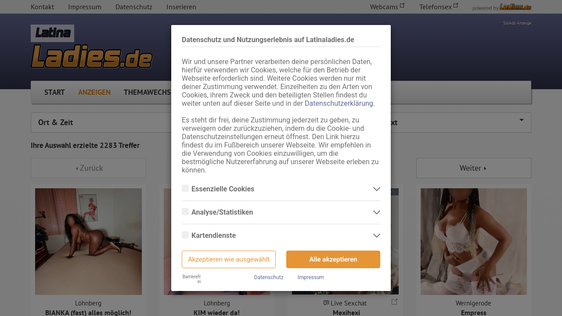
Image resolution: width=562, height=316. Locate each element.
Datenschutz (269, 277)
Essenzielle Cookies (224, 189)
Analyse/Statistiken (223, 212)
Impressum (311, 277)
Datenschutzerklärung (339, 103)
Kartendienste (214, 235)
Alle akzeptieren (333, 259)
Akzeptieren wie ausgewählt (229, 259)
